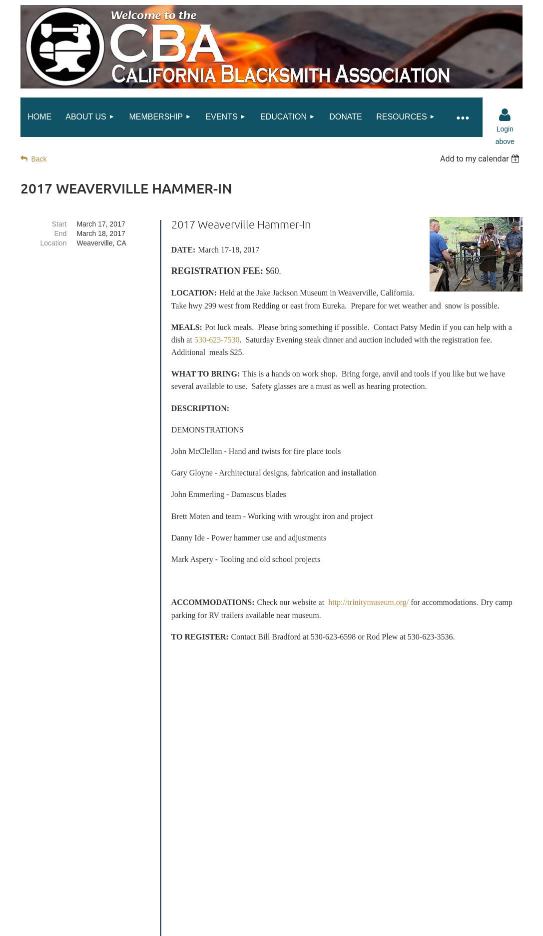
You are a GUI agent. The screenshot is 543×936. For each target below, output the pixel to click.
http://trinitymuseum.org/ (368, 602)
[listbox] (481, 158)
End (60, 234)
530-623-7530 (217, 340)
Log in (505, 115)
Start (59, 224)
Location (53, 243)
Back (38, 159)
